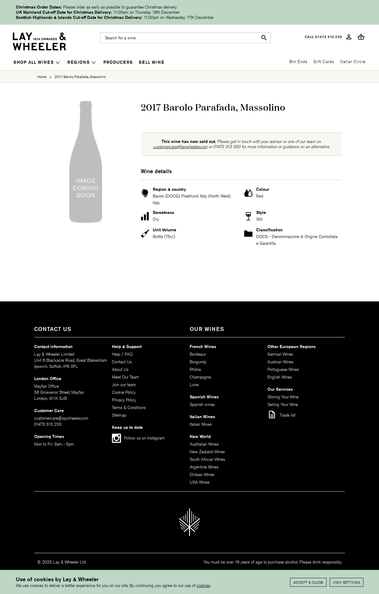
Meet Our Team (125, 377)
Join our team (124, 384)
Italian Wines (201, 424)
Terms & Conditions (129, 407)
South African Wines (207, 459)
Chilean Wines (202, 474)
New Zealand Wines (207, 451)
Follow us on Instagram (144, 438)
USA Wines (199, 482)
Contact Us (122, 362)
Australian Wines (204, 444)
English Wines (279, 377)
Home (41, 76)
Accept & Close (308, 582)
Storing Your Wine (283, 397)
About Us (120, 369)
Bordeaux (198, 354)
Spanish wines (202, 404)
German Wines (280, 354)
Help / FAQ (122, 354)
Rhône (195, 369)
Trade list (281, 414)
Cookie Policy (124, 392)
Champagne (200, 377)
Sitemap (119, 415)
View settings (346, 582)
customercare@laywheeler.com (180, 146)
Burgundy (198, 362)
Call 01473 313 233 (323, 36)
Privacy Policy (124, 400)
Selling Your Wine (282, 404)
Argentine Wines (204, 467)
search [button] (264, 37)
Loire (194, 384)
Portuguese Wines (283, 369)
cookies (203, 585)
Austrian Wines (280, 362)
